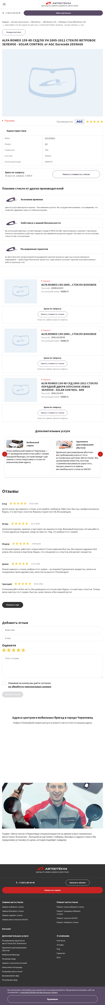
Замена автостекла (12, 902)
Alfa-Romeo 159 (49, 22)
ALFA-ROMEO (50, 138)
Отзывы (60, 945)
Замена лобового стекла (13, 907)
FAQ (58, 949)
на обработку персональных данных (29, 686)
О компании (63, 935)
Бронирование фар (10, 975)
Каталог (6, 928)
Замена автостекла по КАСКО (15, 919)
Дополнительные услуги (15, 935)
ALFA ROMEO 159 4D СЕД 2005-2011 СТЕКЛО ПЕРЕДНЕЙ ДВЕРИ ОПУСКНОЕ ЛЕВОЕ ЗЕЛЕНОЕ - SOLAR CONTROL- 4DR (69, 387)
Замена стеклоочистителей (14, 963)
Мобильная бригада (11, 954)
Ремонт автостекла (67, 902)
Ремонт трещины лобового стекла (68, 912)
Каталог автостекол (20, 22)
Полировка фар (9, 959)
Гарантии (61, 953)
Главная (5, 22)
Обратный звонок (63, 13)
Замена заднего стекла (12, 915)
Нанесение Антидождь (12, 967)
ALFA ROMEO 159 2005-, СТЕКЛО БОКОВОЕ (68, 284)
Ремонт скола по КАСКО (67, 918)
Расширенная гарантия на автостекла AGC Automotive (14, 942)
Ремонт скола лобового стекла (70, 907)
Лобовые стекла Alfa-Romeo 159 (72, 22)
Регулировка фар (10, 980)
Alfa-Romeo (36, 22)
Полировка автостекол (12, 971)
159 (46, 144)
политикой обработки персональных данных (39, 992)
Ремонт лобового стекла (67, 922)
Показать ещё (12, 605)
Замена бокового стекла (13, 911)
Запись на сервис (52, 890)
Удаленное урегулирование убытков (14, 949)
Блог (59, 957)
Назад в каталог (13, 32)
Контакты (61, 940)
